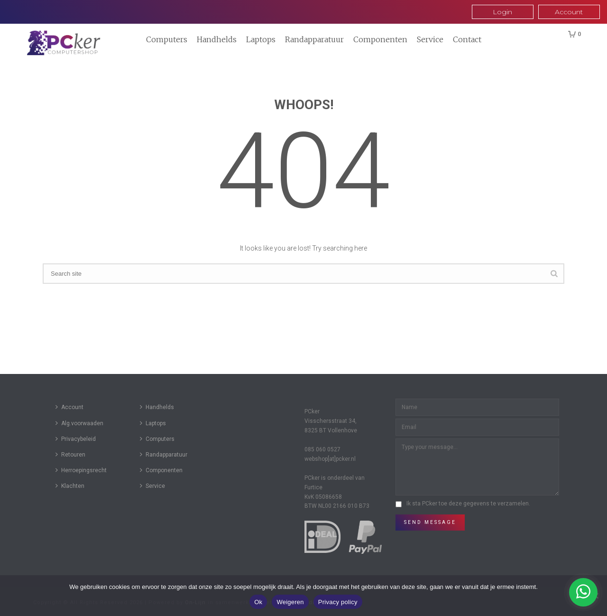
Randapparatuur (314, 39)
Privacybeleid (75, 438)
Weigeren (290, 602)
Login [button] (502, 12)
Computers (166, 39)
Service (430, 39)
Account (69, 407)
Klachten (69, 485)
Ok (258, 602)
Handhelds (217, 39)
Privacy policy (338, 602)
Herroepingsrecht (81, 470)
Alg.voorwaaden (79, 423)
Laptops (261, 39)
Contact (467, 39)
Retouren (70, 454)
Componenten (380, 39)
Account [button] (569, 12)
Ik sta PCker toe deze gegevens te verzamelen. (468, 503)
